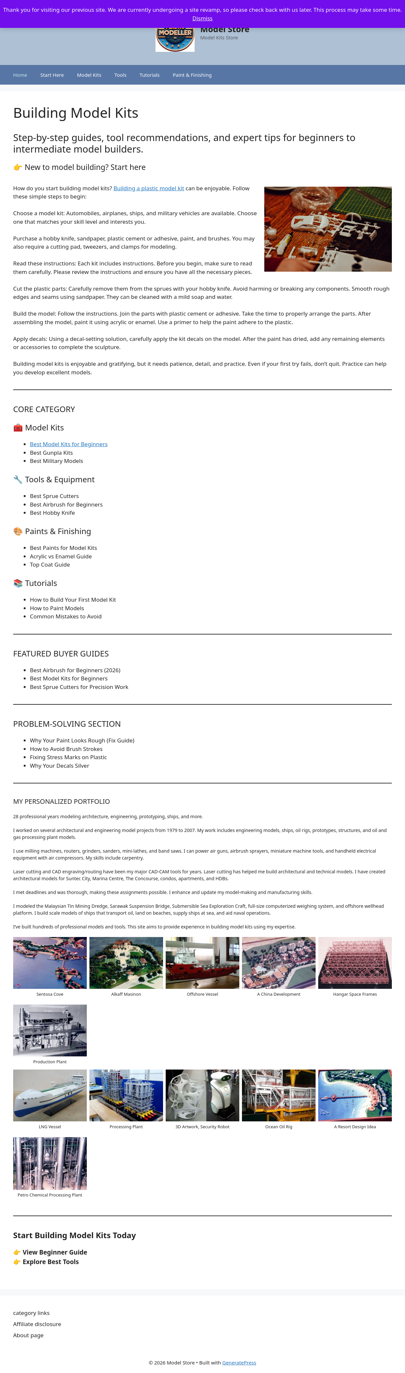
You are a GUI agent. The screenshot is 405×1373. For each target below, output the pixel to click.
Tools (120, 75)
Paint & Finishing (192, 75)
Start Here (52, 75)
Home (20, 75)
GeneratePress (239, 1362)
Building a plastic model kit (148, 188)
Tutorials (150, 75)
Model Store (225, 28)
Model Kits (89, 75)
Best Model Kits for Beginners (68, 444)
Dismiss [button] (202, 18)
